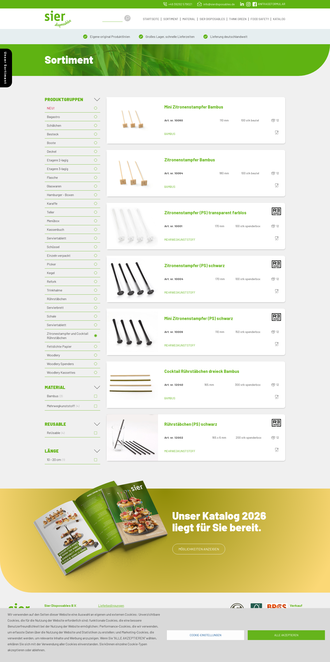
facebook (255, 4)
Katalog (279, 19)
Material (189, 19)
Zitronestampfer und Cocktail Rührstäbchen (67, 336)
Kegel (51, 273)
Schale (51, 317)
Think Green (237, 19)
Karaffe (52, 204)
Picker (51, 265)
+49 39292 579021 (180, 4)
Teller (50, 213)
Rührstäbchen (56, 299)
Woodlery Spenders (60, 364)
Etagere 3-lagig (57, 169)
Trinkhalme (54, 291)
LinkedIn (242, 4)
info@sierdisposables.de (219, 4)
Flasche (52, 178)
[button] (132, 121)
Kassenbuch (55, 230)
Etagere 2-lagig (57, 161)
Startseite (151, 19)
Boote (51, 143)
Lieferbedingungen (111, 606)
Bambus (169, 134)
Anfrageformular (271, 4)
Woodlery (53, 356)
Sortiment (170, 19)
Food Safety (260, 19)
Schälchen (54, 126)
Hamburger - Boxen (60, 195)
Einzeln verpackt (58, 256)
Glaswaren (54, 187)
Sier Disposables (212, 19)
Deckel (51, 152)
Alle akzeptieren (286, 635)
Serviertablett (56, 239)
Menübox (53, 221)
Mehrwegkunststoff (179, 240)
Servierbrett (55, 308)
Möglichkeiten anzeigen (199, 550)
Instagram (248, 4)
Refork (51, 282)
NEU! (51, 109)
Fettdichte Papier (59, 347)
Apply (129, 18)
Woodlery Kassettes (61, 373)
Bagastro (53, 117)
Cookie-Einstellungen (205, 635)
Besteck (53, 135)
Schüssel (53, 247)
